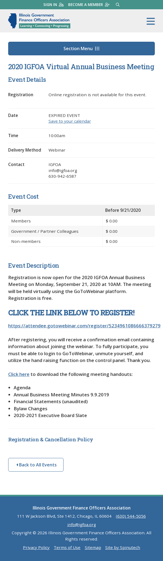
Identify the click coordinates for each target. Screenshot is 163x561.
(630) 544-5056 (131, 516)
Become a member (89, 4)
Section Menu (81, 49)
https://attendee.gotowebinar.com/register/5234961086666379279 (84, 325)
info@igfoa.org (81, 524)
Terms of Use (67, 547)
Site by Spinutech (122, 547)
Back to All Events (36, 465)
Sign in (53, 4)
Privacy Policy (36, 547)
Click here (18, 374)
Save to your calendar (70, 121)
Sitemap (93, 547)
